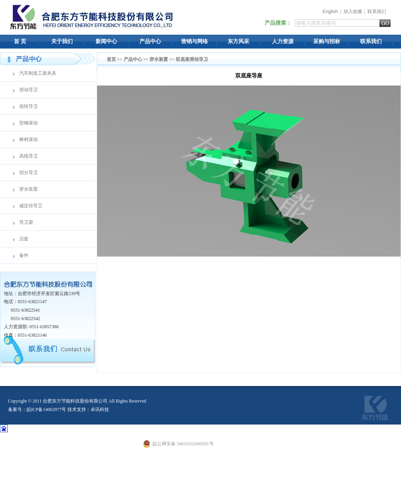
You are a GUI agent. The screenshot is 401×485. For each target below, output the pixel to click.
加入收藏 (353, 11)
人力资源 (283, 41)
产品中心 (150, 41)
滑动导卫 (28, 89)
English (330, 11)
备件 (24, 255)
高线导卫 (28, 156)
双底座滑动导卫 (192, 59)
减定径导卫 (30, 205)
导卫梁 (26, 222)
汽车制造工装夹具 (37, 73)
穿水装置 (28, 189)
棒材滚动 (28, 139)
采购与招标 (326, 41)
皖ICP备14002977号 (46, 409)
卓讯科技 (100, 409)
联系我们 (376, 11)
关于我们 (62, 41)
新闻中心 (106, 41)
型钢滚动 (28, 123)
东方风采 (238, 41)
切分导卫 (28, 172)
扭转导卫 (28, 106)
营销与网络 (194, 41)
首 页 (20, 41)
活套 (24, 239)
